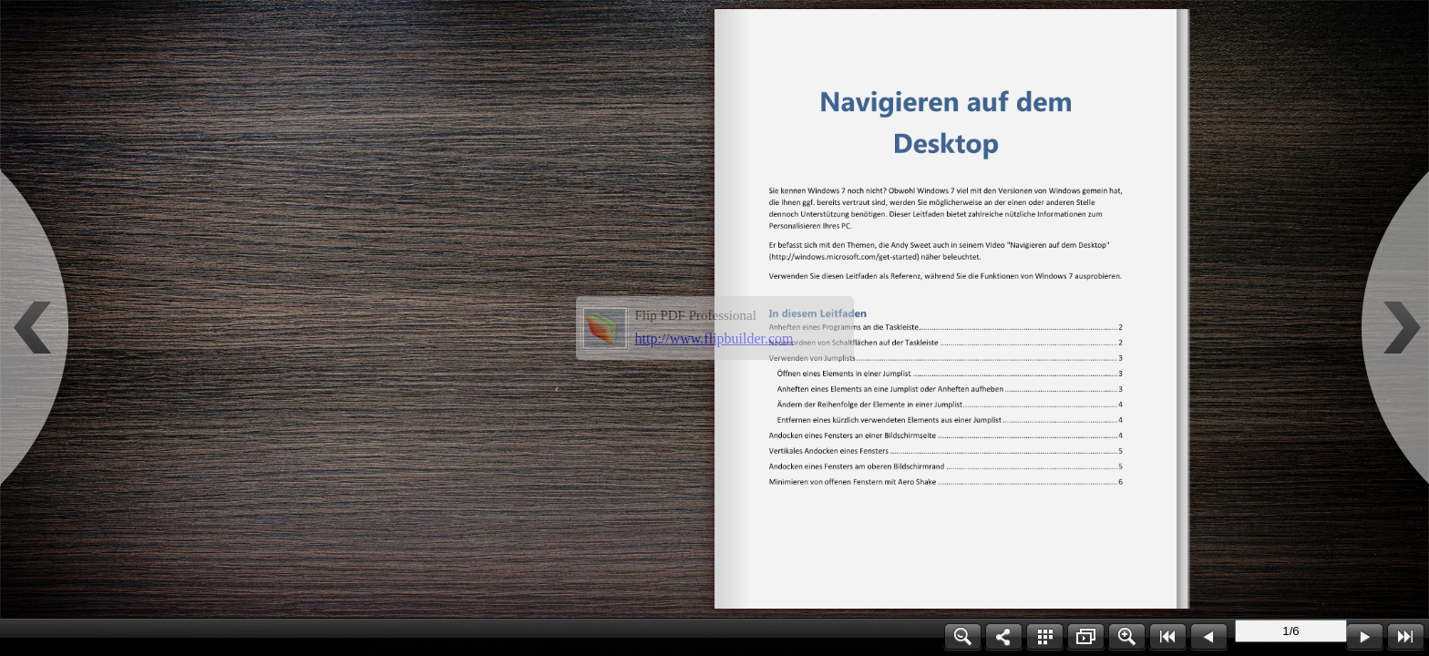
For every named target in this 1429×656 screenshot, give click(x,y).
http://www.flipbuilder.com (714, 338)
